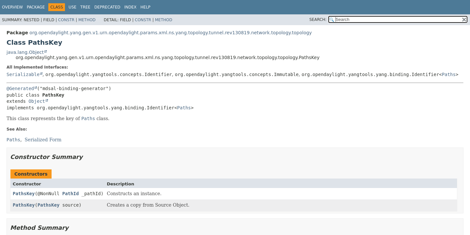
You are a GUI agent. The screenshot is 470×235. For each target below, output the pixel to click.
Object (36, 101)
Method (87, 20)
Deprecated (107, 7)
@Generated (20, 88)
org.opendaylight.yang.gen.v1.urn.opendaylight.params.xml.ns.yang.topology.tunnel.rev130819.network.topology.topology (170, 32)
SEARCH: (318, 19)
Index (130, 7)
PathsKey (24, 193)
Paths (449, 74)
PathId (70, 193)
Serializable (23, 74)
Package (36, 7)
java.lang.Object (25, 52)
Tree (85, 7)
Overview (12, 7)
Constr (66, 20)
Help (145, 7)
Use (72, 7)
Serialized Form (43, 139)
